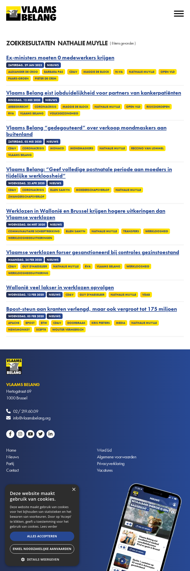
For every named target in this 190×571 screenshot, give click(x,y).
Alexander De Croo (23, 72)
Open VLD (168, 72)
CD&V (73, 72)
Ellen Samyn (60, 190)
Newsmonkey (19, 330)
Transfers (131, 231)
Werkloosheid (156, 231)
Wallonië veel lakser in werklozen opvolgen (60, 287)
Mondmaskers (81, 148)
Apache (13, 323)
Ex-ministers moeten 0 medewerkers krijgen (60, 57)
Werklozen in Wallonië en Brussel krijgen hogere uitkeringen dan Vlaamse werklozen (85, 214)
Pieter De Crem (45, 78)
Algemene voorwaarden (116, 457)
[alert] (42, 525)
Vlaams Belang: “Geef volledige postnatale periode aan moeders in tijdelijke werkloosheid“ (89, 172)
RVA (11, 113)
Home (11, 450)
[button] (42, 559)
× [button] (73, 490)
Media (120, 323)
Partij (10, 464)
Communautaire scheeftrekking (34, 231)
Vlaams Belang (32, 113)
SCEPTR (41, 330)
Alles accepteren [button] (42, 536)
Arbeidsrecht (18, 107)
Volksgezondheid (64, 113)
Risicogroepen (158, 107)
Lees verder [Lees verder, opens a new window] (48, 526)
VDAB (146, 295)
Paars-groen (18, 78)
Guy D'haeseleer (34, 266)
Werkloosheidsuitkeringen (30, 238)
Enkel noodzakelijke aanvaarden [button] (42, 549)
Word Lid (104, 450)
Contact (12, 470)
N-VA (119, 72)
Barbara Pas (53, 72)
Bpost (30, 323)
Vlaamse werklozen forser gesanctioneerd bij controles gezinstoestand (92, 252)
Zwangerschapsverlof (26, 197)
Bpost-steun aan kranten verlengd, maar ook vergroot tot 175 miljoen (91, 309)
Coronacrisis (45, 107)
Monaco (57, 148)
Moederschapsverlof (92, 190)
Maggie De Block (96, 72)
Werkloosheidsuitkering (28, 273)
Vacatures (105, 470)
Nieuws (12, 457)
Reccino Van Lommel (147, 148)
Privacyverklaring (110, 464)
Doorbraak (76, 323)
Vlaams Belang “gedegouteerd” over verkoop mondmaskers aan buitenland (86, 131)
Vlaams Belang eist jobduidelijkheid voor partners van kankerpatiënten (93, 93)
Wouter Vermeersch (68, 330)
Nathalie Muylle (141, 72)
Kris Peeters (101, 323)
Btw (44, 323)
